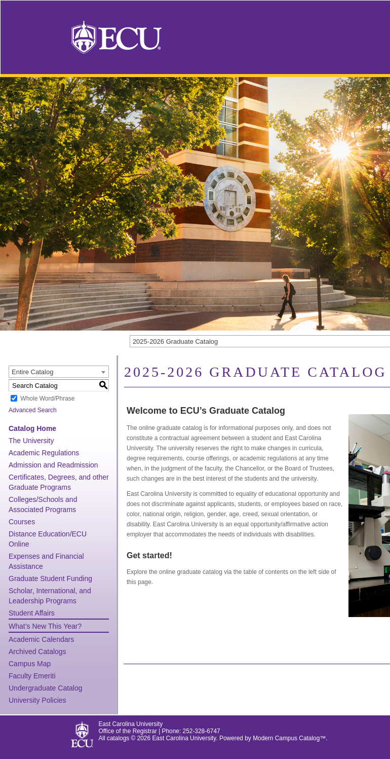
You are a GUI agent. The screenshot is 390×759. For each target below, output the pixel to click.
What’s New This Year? (45, 626)
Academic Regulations (44, 453)
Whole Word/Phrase (47, 398)
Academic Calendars (41, 639)
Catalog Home (32, 428)
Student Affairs (32, 613)
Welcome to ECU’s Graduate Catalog (206, 411)
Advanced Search (33, 410)
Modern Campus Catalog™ (289, 738)
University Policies (37, 700)
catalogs (118, 738)
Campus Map (30, 664)
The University (31, 441)
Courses (22, 522)
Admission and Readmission (53, 465)
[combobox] (59, 372)
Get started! (149, 555)
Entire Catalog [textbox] (32, 372)
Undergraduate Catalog (46, 688)
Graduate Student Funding (50, 578)
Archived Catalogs (37, 651)
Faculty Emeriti (32, 676)
